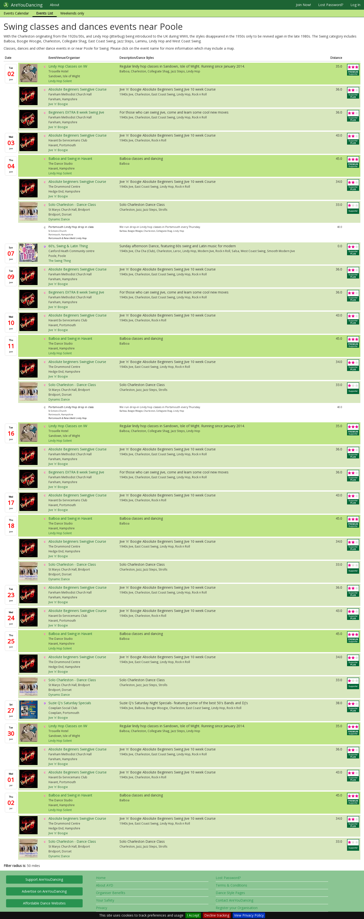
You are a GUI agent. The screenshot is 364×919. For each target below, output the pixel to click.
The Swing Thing (59, 261)
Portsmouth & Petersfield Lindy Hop (67, 238)
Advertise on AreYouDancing (44, 891)
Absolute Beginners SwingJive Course (77, 89)
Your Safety (105, 900)
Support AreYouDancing (44, 879)
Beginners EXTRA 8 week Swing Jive (76, 112)
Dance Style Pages (230, 892)
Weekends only (72, 13)
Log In (355, 4)
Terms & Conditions (231, 885)
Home (101, 877)
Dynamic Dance (59, 219)
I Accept (193, 915)
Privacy (101, 907)
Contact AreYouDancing (234, 900)
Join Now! (303, 4)
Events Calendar (16, 13)
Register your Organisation (237, 907)
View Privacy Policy (249, 915)
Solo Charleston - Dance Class (72, 204)
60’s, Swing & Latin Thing (68, 246)
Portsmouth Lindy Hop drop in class (71, 227)
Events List (44, 13)
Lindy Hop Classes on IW (67, 66)
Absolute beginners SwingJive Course (77, 181)
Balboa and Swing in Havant (70, 158)
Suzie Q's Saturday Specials (69, 703)
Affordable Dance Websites (44, 903)
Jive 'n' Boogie (58, 104)
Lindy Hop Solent (60, 81)
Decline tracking (216, 915)
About (54, 4)
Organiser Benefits (110, 892)
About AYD (104, 885)
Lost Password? (330, 4)
